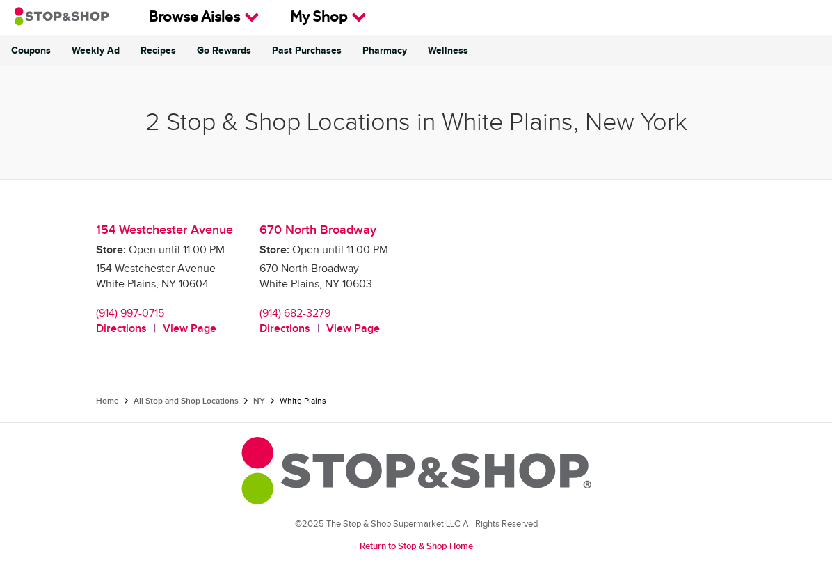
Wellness (448, 51)
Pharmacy (384, 51)
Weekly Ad (96, 51)
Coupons (31, 51)
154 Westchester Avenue (164, 230)
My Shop (328, 17)
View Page (189, 328)
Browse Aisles (204, 17)
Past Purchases (307, 51)
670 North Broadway (317, 230)
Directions (121, 328)
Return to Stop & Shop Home (416, 546)
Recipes (158, 51)
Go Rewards (224, 51)
